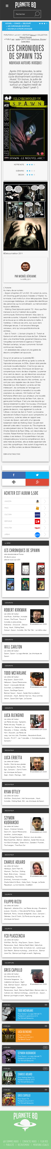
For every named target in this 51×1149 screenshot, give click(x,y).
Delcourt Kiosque (26, 37)
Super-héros (25, 41)
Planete (25, 5)
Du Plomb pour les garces (31, 916)
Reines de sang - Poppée (13, 725)
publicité (10, 1144)
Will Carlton (13, 647)
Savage (34, 882)
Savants (7, 738)
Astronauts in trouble (19, 879)
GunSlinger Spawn (16, 690)
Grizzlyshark (16, 798)
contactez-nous (29, 1141)
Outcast (7, 630)
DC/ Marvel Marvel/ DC (12, 977)
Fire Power (14, 619)
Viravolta (14, 911)
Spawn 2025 (18, 680)
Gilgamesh (7, 908)
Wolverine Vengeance (11, 979)
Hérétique (7, 869)
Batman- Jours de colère (33, 837)
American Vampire (16, 829)
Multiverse (8, 625)
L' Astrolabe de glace (37, 738)
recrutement (23, 1144)
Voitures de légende (24, 914)
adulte (18, 39)
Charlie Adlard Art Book (12, 882)
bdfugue (22, 521)
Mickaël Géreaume (27, 276)
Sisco (35, 914)
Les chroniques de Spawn (22, 550)
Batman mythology (20, 951)
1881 (24, 775)
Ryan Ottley (12, 792)
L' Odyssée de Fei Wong (26, 911)
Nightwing (37, 953)
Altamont (7, 871)
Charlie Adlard (14, 862)
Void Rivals (8, 617)
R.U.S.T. (14, 738)
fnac (22, 508)
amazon (22, 501)
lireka (22, 534)
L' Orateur (15, 730)
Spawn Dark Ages (16, 698)
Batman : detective (23, 840)
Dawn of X (7, 832)
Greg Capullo (13, 970)
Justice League (17, 834)
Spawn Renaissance (19, 682)
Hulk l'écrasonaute (28, 798)
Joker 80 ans (33, 951)
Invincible (20, 630)
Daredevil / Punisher (37, 843)
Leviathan (7, 834)
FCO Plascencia (14, 936)
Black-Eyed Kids (10, 840)
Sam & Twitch (21, 770)
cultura (22, 515)
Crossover (17, 625)
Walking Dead (19, 627)
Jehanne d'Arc (18, 908)
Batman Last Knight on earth (22, 953)
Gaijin (6, 775)
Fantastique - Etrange (38, 39)
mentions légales (41, 1144)
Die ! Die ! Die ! (29, 630)
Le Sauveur (28, 698)
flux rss (44, 1141)
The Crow (15, 871)
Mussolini (12, 733)
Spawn (13, 630)
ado (13, 39)
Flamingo (18, 775)
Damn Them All (17, 869)
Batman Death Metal (26, 945)
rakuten (22, 528)
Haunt (11, 627)
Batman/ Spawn (10, 693)
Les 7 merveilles (23, 738)
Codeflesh (29, 885)
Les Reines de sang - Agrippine (15, 722)
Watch (11, 775)
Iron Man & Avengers (11, 843)
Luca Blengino (14, 715)
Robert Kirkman (15, 610)
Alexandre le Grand (34, 735)
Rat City (15, 942)
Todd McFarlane (15, 673)
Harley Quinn (26, 882)
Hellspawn (7, 682)
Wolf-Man (16, 617)
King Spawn (8, 680)
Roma (19, 767)
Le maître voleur (41, 630)
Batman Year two (25, 696)
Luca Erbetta (13, 758)
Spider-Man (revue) (37, 840)
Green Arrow (24, 843)
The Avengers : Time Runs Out (14, 845)
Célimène (7, 916)
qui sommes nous (11, 1141)
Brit (23, 801)
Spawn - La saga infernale (19, 653)
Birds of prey (13, 874)
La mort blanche (18, 885)
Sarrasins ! (7, 741)
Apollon (6, 764)
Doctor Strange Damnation (13, 837)
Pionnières (23, 735)
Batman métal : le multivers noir (24, 948)
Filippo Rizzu (12, 902)
